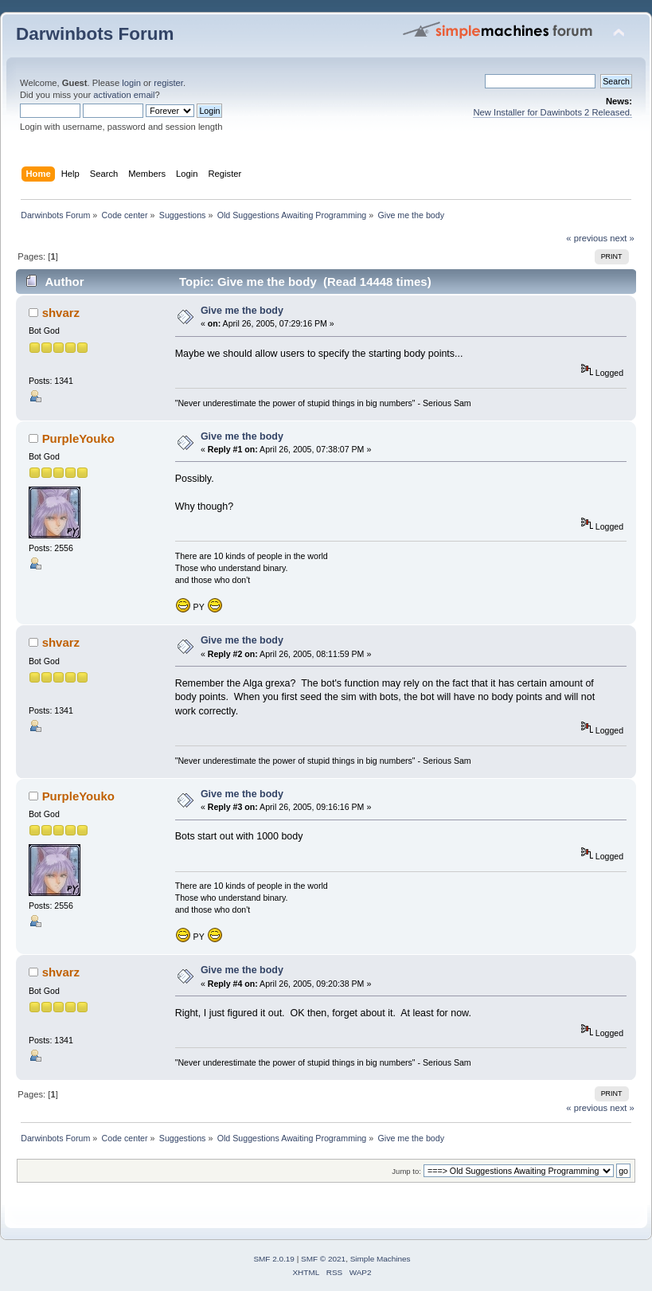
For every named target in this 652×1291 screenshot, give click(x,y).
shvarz (61, 312)
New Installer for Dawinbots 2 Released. (552, 112)
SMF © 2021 (323, 1258)
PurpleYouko (78, 438)
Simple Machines (380, 1258)
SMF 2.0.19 (274, 1258)
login (131, 83)
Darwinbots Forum (95, 34)
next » (622, 238)
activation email (123, 95)
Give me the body (242, 310)
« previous (586, 238)
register (168, 83)
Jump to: (406, 1171)
